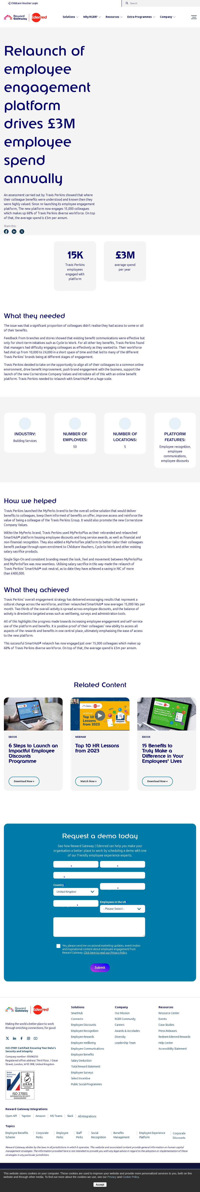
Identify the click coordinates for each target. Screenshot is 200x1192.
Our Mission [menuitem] (122, 1013)
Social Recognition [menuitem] (98, 1135)
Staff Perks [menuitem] (79, 1135)
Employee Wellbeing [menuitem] (83, 1043)
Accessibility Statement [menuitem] (173, 1048)
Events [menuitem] (163, 1019)
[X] (7, 1038)
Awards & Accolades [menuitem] (127, 1031)
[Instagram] (28, 1038)
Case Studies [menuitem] (166, 1025)
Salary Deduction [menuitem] (81, 1060)
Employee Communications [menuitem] (87, 1048)
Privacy (111, 1177)
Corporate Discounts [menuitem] (179, 1135)
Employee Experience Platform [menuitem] (152, 1135)
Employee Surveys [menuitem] (82, 1072)
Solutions (71, 17)
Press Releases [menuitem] (168, 1031)
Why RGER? (92, 17)
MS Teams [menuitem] (56, 1116)
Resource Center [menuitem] (169, 1013)
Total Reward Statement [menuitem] (85, 1066)
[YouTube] (36, 1038)
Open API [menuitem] (11, 1116)
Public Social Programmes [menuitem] (86, 1084)
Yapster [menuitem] (26, 1116)
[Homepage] (25, 17)
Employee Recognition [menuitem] (84, 1031)
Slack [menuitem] (70, 1116)
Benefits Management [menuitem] (121, 1135)
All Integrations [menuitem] (87, 1116)
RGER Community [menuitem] (125, 1019)
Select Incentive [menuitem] (80, 1078)
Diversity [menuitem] (120, 1037)
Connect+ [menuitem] (77, 1019)
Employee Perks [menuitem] (62, 1135)
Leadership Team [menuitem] (125, 1043)
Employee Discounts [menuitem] (83, 1025)
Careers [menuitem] (119, 1025)
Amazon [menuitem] (41, 1116)
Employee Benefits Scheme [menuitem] (16, 1135)
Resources (114, 17)
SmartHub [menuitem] (77, 1013)
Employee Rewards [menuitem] (82, 1037)
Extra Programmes (141, 17)
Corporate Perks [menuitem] (42, 1135)
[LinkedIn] (14, 1038)
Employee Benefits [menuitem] (82, 1054)
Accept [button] (100, 1184)
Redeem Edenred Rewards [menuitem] (174, 1037)
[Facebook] (21, 1038)
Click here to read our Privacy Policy (105, 952)
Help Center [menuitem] (166, 1043)
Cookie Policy (130, 1177)
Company (168, 17)
